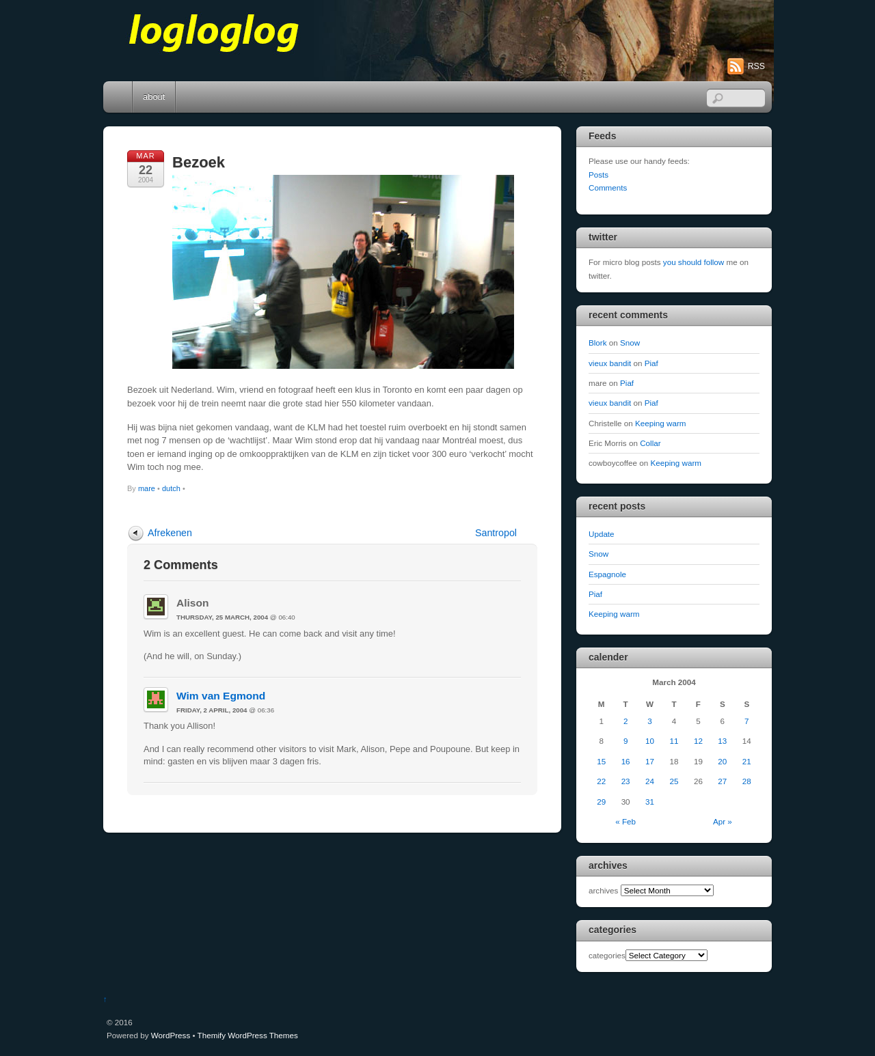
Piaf (651, 363)
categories (607, 955)
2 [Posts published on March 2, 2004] (625, 721)
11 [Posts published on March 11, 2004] (673, 740)
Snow (630, 342)
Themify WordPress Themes (248, 1035)
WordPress (170, 1035)
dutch (171, 488)
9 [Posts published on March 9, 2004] (625, 740)
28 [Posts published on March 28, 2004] (746, 781)
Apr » (722, 821)
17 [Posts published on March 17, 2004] (649, 761)
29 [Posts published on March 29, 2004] (601, 801)
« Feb (625, 821)
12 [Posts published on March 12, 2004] (698, 740)
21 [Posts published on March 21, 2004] (746, 761)
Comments (608, 187)
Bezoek (198, 162)
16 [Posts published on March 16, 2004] (625, 761)
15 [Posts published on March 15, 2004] (601, 761)
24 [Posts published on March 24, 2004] (649, 781)
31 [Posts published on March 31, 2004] (649, 801)
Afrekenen (170, 532)
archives (603, 890)
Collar (650, 443)
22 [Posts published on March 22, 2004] (601, 781)
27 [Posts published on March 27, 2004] (722, 781)
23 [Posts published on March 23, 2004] (625, 781)
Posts (598, 174)
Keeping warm (660, 423)
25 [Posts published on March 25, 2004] (673, 781)
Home (119, 97)
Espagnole (607, 574)
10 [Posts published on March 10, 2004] (649, 740)
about (154, 97)
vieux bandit (610, 363)
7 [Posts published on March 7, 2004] (746, 721)
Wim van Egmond (220, 695)
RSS (756, 66)
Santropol (496, 532)
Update (602, 533)
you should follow (693, 262)
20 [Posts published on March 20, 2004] (722, 761)
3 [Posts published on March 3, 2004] (649, 721)
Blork (598, 342)
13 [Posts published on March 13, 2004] (722, 740)
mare (146, 488)
